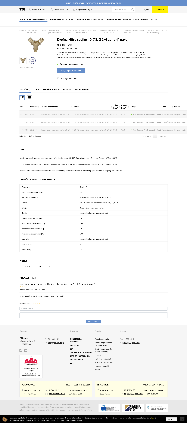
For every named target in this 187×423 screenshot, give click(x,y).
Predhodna (147, 136)
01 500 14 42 (53, 339)
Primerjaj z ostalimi (69, 78)
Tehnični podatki (51, 89)
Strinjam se (171, 419)
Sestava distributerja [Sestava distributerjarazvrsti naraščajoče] (49, 106)
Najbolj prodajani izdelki (104, 359)
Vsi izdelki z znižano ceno (104, 362)
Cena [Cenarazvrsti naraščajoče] (164, 106)
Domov (21, 30)
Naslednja (162, 136)
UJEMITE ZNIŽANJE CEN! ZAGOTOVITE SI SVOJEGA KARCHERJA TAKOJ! (93, 3)
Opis (37, 89)
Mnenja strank (82, 89)
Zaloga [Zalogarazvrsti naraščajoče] (133, 106)
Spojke (43, 30)
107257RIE (23, 122)
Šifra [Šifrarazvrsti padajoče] (21, 106)
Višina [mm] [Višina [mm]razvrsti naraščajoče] (115, 106)
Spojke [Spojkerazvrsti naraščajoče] (76, 106)
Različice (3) (25, 89)
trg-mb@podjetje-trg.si (133, 394)
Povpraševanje (180, 114)
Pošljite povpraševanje (71, 70)
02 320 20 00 (129, 390)
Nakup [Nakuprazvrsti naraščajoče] (177, 106)
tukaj (153, 418)
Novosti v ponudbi (102, 366)
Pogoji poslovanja (102, 339)
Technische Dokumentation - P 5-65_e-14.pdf (34, 267)
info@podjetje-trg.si (84, 10)
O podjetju (99, 355)
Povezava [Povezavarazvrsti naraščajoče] (34, 106)
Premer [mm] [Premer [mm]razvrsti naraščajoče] (124, 106)
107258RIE (23, 130)
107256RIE (23, 114)
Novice (97, 369)
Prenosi (67, 89)
